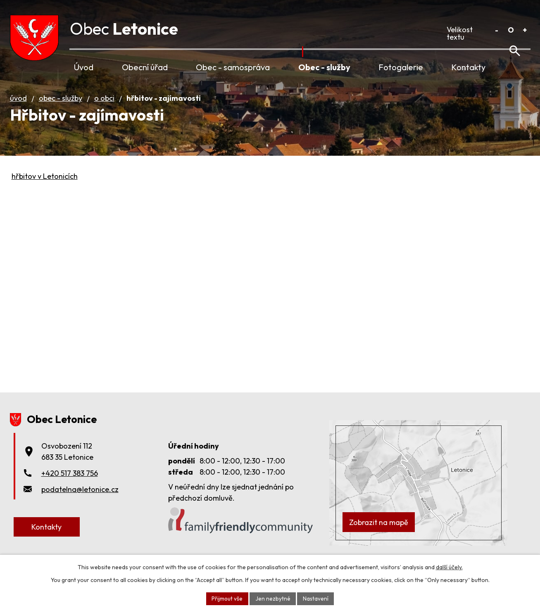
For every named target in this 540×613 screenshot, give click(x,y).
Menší (496, 30)
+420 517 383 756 (69, 484)
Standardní (510, 30)
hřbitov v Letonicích (45, 187)
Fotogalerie (400, 67)
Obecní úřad (145, 67)
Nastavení (316, 598)
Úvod (83, 67)
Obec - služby (324, 67)
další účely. (449, 566)
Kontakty (468, 67)
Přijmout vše (227, 598)
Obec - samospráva (233, 67)
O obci (104, 109)
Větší (524, 30)
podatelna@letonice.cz (80, 501)
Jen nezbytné (272, 598)
